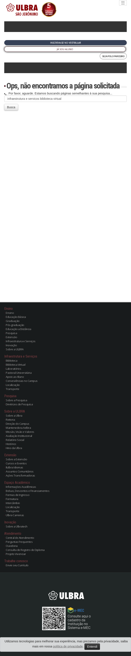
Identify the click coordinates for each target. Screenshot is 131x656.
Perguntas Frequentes (19, 542)
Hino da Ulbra (14, 448)
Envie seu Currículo (17, 565)
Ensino (10, 313)
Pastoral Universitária (18, 373)
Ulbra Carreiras (15, 515)
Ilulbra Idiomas (14, 467)
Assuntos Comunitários (20, 471)
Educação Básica (16, 317)
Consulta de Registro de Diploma (25, 550)
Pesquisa (11, 333)
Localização (13, 385)
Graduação (13, 321)
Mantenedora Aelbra (18, 428)
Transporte (12, 389)
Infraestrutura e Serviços (21, 341)
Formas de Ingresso (17, 495)
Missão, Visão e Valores (20, 432)
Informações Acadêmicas (21, 487)
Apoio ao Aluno (15, 377)
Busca (11, 107)
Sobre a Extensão (16, 459)
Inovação (11, 345)
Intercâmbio (13, 503)
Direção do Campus (17, 424)
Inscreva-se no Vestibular (65, 42)
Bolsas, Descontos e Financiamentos (27, 491)
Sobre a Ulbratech (16, 526)
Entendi (92, 646)
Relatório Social (15, 440)
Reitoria (10, 419)
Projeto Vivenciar (16, 554)
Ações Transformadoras (20, 475)
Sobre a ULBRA (15, 349)
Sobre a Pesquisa (16, 400)
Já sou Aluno (65, 49)
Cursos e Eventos (16, 463)
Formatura (12, 499)
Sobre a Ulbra (14, 415)
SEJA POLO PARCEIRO (113, 56)
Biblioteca (11, 360)
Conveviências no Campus (22, 381)
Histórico (11, 444)
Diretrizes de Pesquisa (19, 404)
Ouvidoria (12, 546)
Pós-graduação (15, 325)
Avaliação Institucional (19, 436)
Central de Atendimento (20, 538)
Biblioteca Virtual (15, 364)
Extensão (11, 337)
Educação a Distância (18, 329)
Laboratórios (13, 369)
